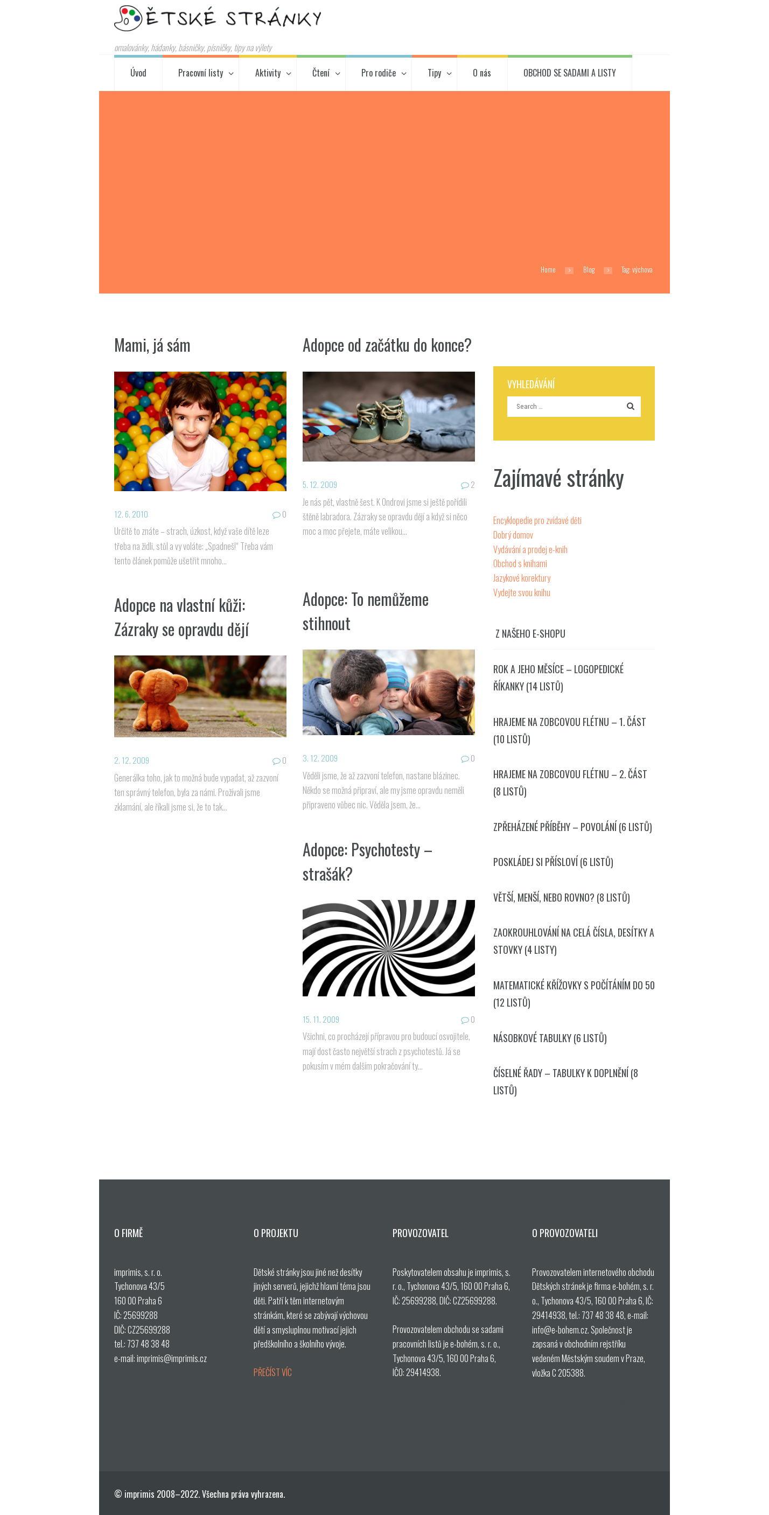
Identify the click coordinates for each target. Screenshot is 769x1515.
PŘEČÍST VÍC (273, 1372)
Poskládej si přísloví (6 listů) (553, 862)
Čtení (321, 72)
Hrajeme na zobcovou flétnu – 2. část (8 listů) (570, 782)
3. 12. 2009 (320, 757)
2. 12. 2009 (132, 759)
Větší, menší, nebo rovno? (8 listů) (561, 897)
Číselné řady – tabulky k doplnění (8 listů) (565, 1081)
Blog (589, 269)
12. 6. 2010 (131, 513)
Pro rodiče (378, 72)
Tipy (434, 72)
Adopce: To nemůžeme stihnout (369, 610)
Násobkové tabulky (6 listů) (550, 1038)
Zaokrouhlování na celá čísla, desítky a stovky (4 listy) (573, 941)
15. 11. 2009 (321, 1019)
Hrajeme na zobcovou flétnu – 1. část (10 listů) (569, 730)
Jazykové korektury (521, 577)
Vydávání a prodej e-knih (530, 549)
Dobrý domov (513, 534)
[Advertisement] (384, 171)
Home (548, 269)
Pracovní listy (200, 72)
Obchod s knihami (520, 563)
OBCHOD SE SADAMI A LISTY (569, 72)
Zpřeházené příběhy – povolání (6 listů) (572, 827)
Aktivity (268, 72)
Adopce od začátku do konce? (369, 356)
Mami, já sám (153, 344)
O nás (482, 72)
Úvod (138, 72)
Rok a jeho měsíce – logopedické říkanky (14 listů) (558, 677)
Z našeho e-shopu (530, 633)
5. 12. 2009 (320, 507)
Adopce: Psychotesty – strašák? (371, 860)
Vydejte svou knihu (521, 592)
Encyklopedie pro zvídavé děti (537, 520)
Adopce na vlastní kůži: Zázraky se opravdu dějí (185, 616)
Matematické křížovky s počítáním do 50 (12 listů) (574, 993)
